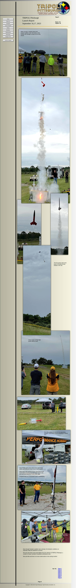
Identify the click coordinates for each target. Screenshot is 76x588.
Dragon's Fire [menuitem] (8, 36)
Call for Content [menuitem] (8, 40)
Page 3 (60, 571)
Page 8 (60, 577)
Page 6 (60, 575)
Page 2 (60, 570)
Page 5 (60, 573)
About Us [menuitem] (8, 21)
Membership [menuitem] (8, 32)
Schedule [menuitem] (8, 23)
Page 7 (60, 576)
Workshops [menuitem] (8, 34)
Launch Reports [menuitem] (8, 25)
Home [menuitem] (8, 19)
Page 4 (60, 572)
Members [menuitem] (8, 30)
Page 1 (60, 568)
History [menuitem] (8, 27)
